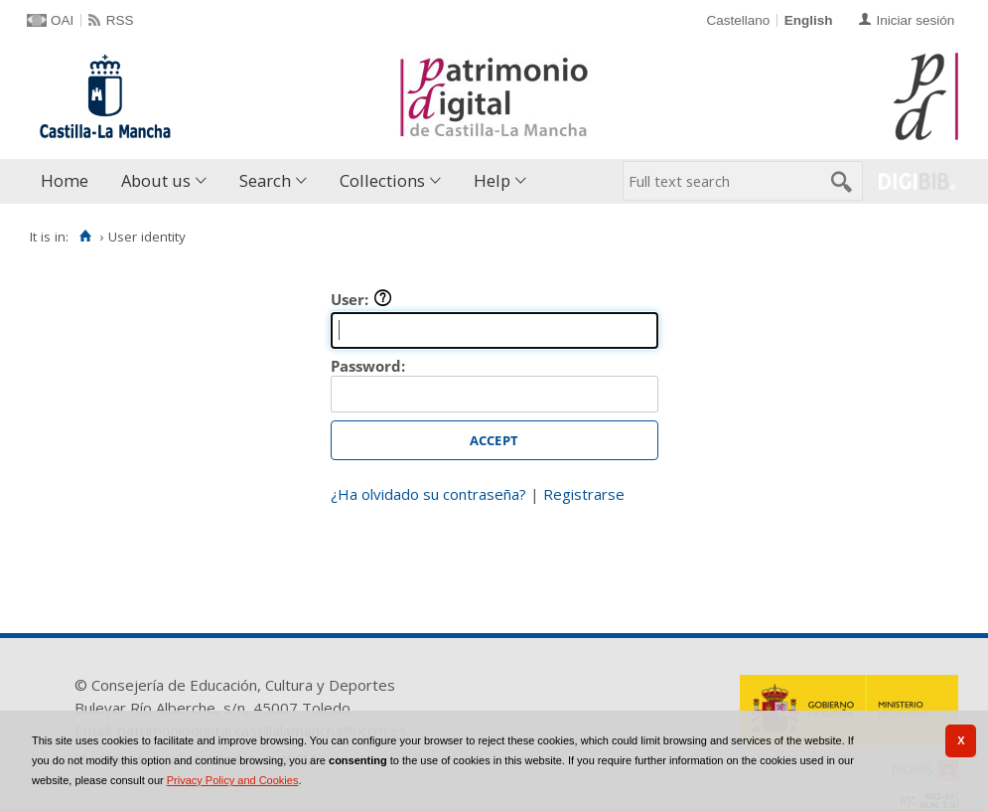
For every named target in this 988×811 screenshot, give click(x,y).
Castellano (738, 20)
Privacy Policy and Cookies (233, 780)
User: (361, 299)
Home (64, 180)
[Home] (84, 236)
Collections (382, 180)
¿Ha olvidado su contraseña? (428, 494)
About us (156, 180)
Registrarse (584, 494)
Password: (368, 366)
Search (265, 180)
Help (492, 180)
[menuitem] (69, 181)
